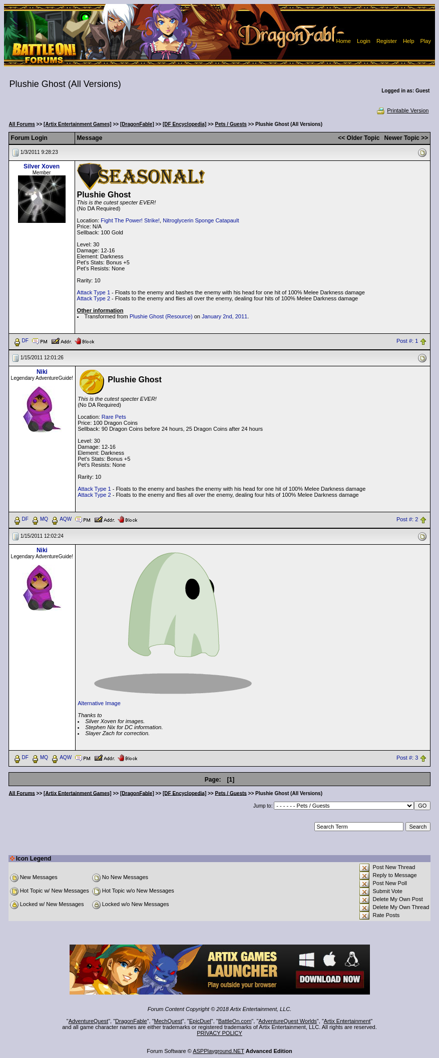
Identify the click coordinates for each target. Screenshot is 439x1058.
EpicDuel (200, 1021)
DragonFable (131, 1021)
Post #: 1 (407, 341)
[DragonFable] (137, 124)
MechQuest (168, 1021)
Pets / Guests (230, 124)
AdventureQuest (89, 1021)
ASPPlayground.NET (218, 1051)
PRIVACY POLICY (219, 1033)
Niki (42, 371)
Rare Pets (114, 417)
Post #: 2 (407, 519)
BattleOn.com (235, 1021)
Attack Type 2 (93, 298)
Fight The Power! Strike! (130, 220)
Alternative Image (99, 703)
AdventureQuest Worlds (287, 1021)
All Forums (22, 124)
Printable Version (402, 110)
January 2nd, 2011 (224, 316)
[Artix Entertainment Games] (78, 124)
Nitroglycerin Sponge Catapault (201, 220)
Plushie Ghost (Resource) (161, 316)
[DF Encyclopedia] (184, 124)
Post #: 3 (407, 758)
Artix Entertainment (347, 1021)
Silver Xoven (42, 166)
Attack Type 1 (93, 292)
